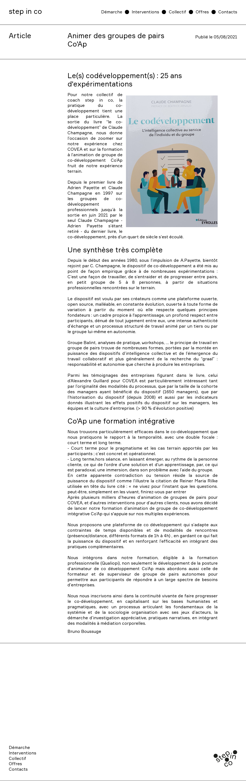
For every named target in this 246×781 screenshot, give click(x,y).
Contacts (227, 11)
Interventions (145, 11)
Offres (202, 11)
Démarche (111, 11)
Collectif (177, 11)
